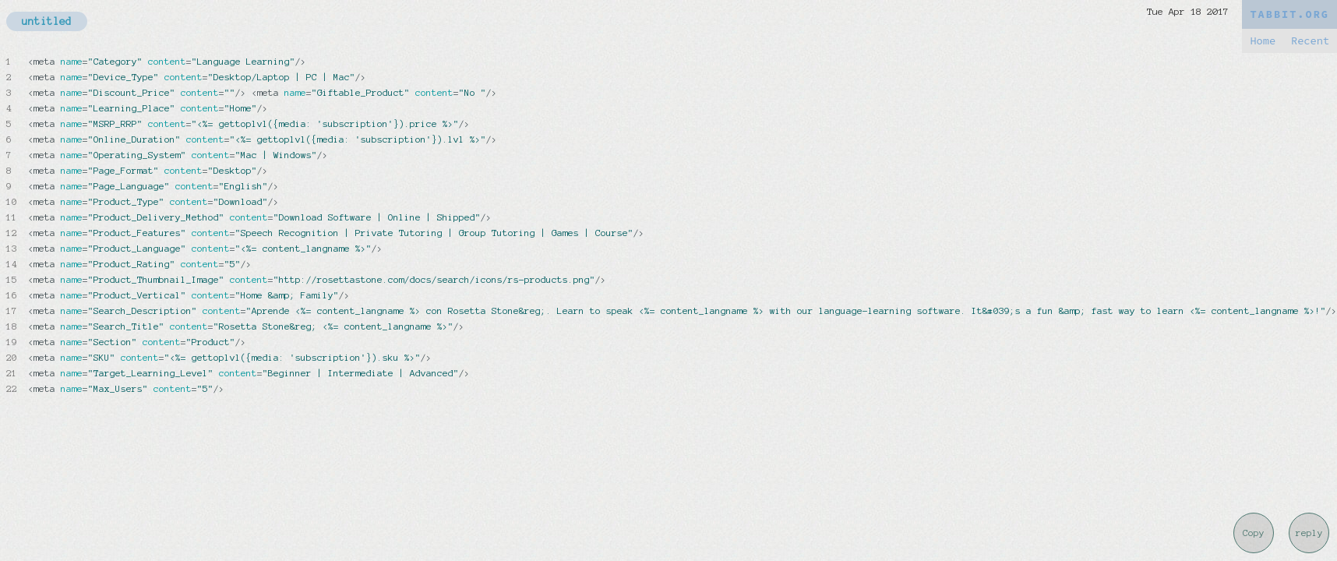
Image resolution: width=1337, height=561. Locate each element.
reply (1309, 533)
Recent (1310, 41)
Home (1262, 41)
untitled (47, 21)
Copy (1254, 533)
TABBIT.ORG (1289, 14)
